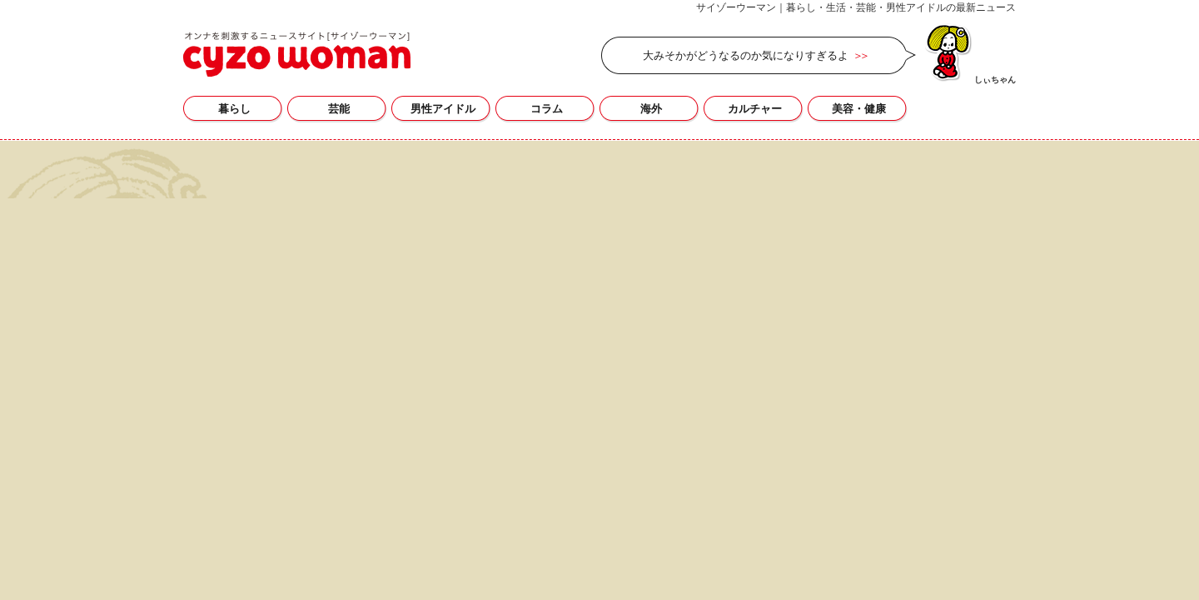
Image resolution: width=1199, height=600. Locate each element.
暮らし (234, 108)
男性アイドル (442, 108)
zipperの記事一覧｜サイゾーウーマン (296, 54)
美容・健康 (859, 108)
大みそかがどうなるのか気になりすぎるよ (745, 55)
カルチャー (755, 108)
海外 (651, 108)
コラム (546, 108)
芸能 (339, 108)
